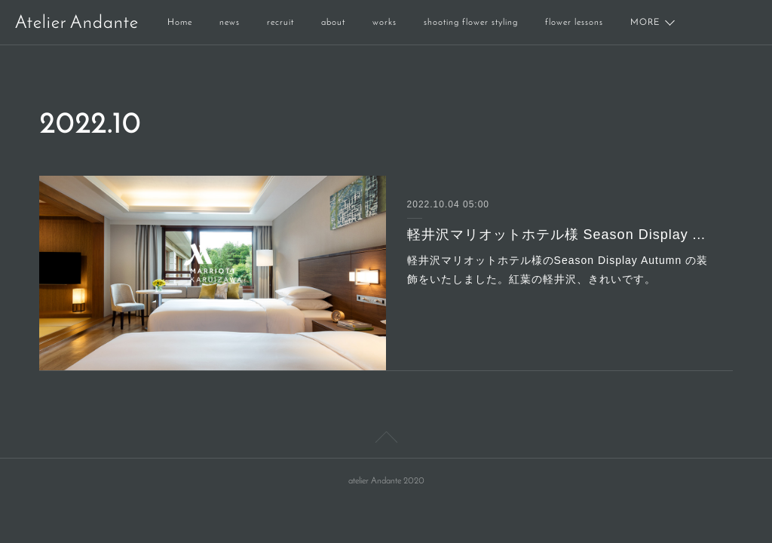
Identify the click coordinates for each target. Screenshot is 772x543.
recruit (280, 22)
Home (179, 22)
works (384, 22)
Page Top (386, 439)
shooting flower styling (471, 22)
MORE (645, 22)
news (229, 22)
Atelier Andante (77, 23)
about (333, 22)
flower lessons (574, 22)
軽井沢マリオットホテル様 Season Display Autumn (559, 234)
